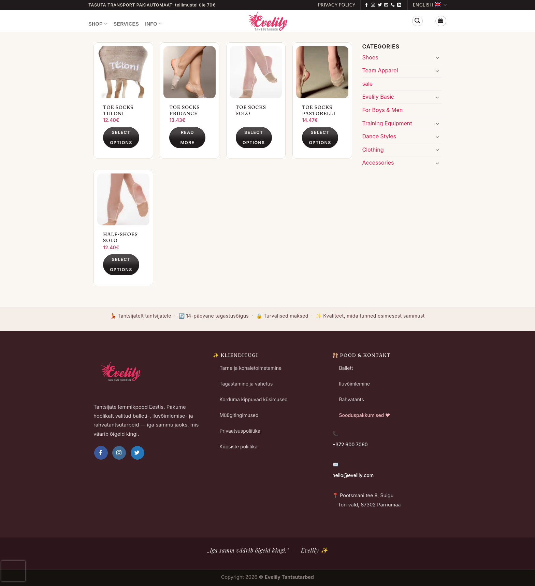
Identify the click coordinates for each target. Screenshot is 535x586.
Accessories (378, 162)
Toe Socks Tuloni (118, 110)
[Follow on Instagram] (373, 5)
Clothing (373, 149)
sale (367, 83)
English (430, 5)
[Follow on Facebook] (366, 5)
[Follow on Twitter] (380, 5)
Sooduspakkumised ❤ (364, 415)
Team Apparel (380, 70)
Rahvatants (351, 399)
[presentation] (13, 571)
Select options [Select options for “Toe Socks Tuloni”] (121, 137)
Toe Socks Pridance (184, 110)
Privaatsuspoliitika (240, 431)
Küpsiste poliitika (239, 446)
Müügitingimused (239, 415)
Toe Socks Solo (251, 110)
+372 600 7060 (350, 444)
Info (153, 23)
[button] (417, 21)
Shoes (370, 57)
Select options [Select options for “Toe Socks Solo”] (254, 137)
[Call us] (393, 5)
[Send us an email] (386, 5)
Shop (97, 23)
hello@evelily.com (353, 475)
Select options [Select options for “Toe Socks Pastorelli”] (320, 137)
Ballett (346, 368)
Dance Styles (379, 136)
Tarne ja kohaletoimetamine (251, 368)
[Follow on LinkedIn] (399, 5)
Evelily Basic (378, 96)
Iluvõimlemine (354, 384)
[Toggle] (437, 57)
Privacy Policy (337, 5)
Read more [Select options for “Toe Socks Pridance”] (187, 137)
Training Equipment (387, 123)
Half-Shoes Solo (120, 237)
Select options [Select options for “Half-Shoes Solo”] (121, 264)
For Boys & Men (382, 110)
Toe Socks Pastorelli (318, 110)
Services (126, 24)
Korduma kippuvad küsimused (254, 399)
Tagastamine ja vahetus (246, 384)
